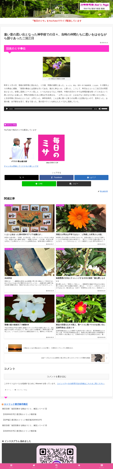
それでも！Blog (10, 125)
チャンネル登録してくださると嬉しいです (21, 166)
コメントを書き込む (56, 317)
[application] (56, 108)
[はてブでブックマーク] (91, 177)
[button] (74, 183)
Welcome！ (33, 462)
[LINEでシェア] (39, 183)
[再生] (7, 109)
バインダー (80, 462)
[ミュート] (100, 109)
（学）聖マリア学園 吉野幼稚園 (15, 447)
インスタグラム (58, 462)
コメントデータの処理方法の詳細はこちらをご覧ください (80, 325)
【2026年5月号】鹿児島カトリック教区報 (19, 372)
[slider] (53, 108)
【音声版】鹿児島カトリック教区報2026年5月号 (22, 361)
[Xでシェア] (22, 177)
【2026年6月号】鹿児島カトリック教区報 (19, 355)
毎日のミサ (70, 462)
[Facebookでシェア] (56, 177)
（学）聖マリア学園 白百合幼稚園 (16, 451)
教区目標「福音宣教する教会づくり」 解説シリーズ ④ (24, 367)
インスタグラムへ (56, 431)
